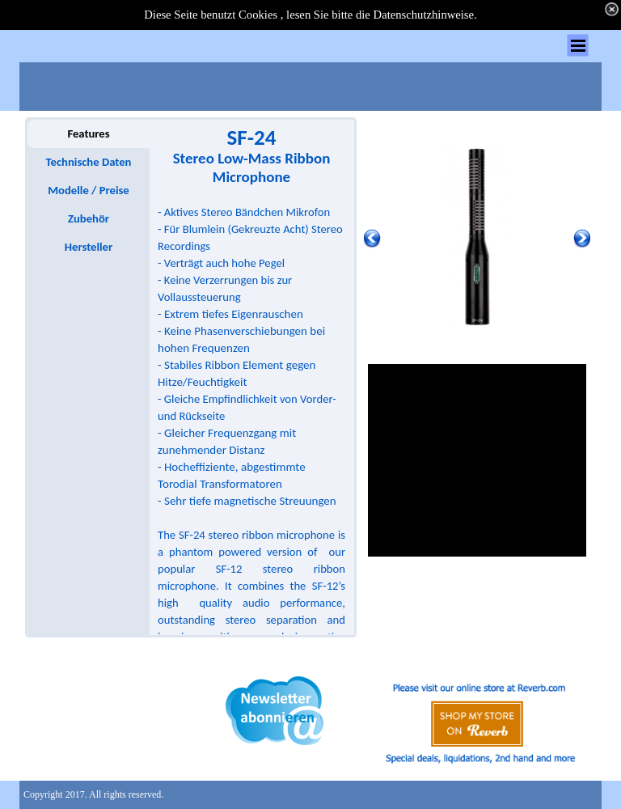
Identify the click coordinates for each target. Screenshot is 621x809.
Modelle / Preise (88, 190)
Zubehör (88, 218)
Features (88, 133)
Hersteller (88, 246)
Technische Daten (89, 162)
